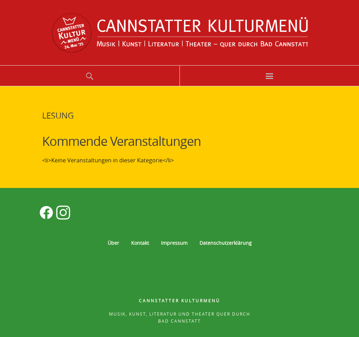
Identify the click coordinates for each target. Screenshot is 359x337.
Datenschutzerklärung (225, 243)
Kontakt (140, 243)
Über (113, 243)
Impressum (174, 243)
